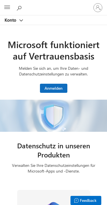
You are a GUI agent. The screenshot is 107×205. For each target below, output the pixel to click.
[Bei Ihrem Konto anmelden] (98, 8)
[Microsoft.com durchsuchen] (20, 7)
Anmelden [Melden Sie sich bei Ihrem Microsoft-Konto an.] (53, 88)
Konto (11, 20)
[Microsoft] (53, 4)
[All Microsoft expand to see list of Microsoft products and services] (7, 8)
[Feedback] (85, 200)
